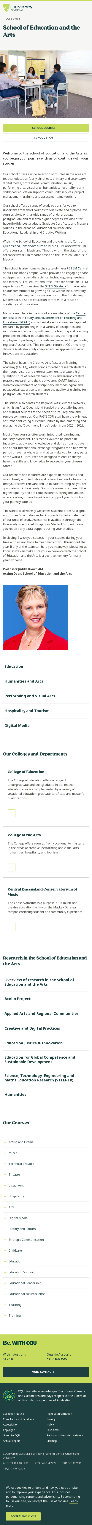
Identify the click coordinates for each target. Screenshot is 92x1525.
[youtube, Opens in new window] (46, 1480)
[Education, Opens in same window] (46, 1261)
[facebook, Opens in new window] (7, 1480)
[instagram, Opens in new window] (17, 1480)
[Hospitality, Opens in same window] (46, 1196)
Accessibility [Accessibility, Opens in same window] (10, 1424)
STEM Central (78, 268)
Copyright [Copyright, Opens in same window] (9, 1430)
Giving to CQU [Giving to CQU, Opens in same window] (11, 1435)
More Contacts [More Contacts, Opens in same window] (46, 1372)
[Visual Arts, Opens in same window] (46, 1185)
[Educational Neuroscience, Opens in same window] (46, 1293)
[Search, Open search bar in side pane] (79, 8)
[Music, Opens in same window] (46, 1152)
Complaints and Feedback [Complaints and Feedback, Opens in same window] (18, 1419)
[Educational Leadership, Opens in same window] (46, 1283)
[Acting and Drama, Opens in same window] (46, 1142)
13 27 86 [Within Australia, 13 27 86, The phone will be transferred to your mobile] (8, 1358)
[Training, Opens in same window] (46, 1315)
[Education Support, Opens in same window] (46, 1272)
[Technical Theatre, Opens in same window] (46, 1163)
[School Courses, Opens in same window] (46, 128)
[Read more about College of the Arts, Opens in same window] (46, 852)
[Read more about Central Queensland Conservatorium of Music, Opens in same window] (46, 909)
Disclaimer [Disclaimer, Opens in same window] (53, 1430)
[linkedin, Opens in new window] (26, 1480)
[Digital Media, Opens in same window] (46, 1218)
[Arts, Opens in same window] (46, 1207)
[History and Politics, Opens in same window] (46, 1228)
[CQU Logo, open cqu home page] (17, 8)
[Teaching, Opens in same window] (46, 1304)
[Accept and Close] (23, 1516)
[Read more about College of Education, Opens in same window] (46, 793)
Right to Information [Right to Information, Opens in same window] (59, 1413)
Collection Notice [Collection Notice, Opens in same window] (13, 1413)
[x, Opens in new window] (36, 1480)
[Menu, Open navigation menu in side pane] (86, 8)
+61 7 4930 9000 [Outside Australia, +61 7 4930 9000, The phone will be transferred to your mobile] (57, 1358)
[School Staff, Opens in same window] (46, 138)
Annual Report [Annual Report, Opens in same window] (11, 1441)
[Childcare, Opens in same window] (46, 1250)
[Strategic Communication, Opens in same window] (46, 1239)
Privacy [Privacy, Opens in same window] (51, 1419)
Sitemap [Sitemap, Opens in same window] (52, 1441)
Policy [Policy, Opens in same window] (50, 1424)
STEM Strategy (55, 286)
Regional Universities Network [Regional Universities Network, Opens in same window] (65, 1435)
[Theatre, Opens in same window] (46, 1174)
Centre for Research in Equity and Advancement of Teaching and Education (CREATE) (44, 317)
